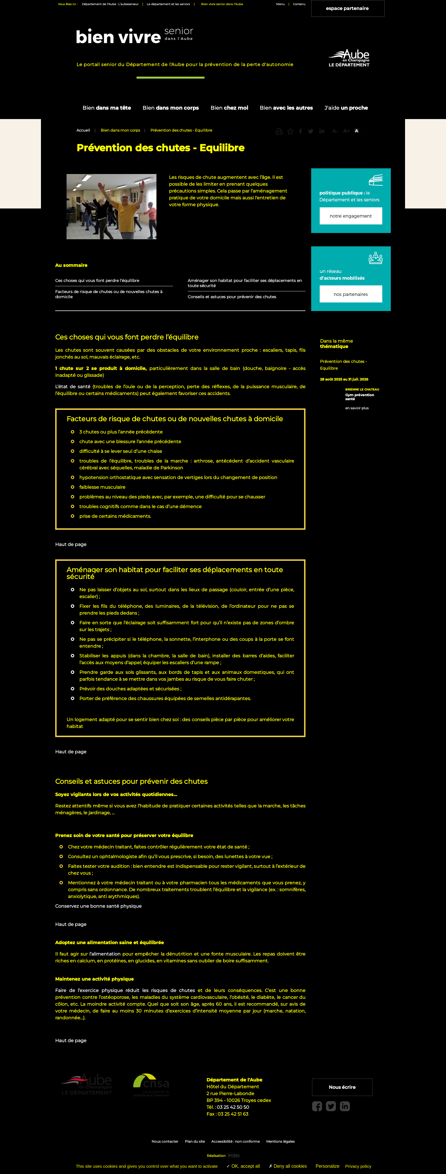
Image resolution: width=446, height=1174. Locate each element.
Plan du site (195, 1141)
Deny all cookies (288, 1166)
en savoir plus (357, 408)
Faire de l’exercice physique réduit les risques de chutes (125, 990)
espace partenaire (348, 8)
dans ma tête (106, 108)
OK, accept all (243, 1166)
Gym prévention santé (359, 397)
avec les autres (286, 108)
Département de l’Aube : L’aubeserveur (110, 4)
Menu (280, 4)
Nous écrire (343, 1087)
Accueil (83, 130)
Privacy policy (358, 1166)
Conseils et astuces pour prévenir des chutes (232, 296)
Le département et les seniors (168, 4)
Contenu (299, 4)
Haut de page (70, 544)
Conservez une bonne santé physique (98, 906)
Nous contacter (165, 1141)
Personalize (328, 1166)
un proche (346, 108)
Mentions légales (280, 1141)
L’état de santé (72, 386)
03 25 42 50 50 (233, 1107)
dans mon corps (171, 108)
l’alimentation (105, 954)
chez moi (229, 108)
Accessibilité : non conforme (235, 1141)
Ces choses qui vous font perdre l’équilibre (97, 280)
